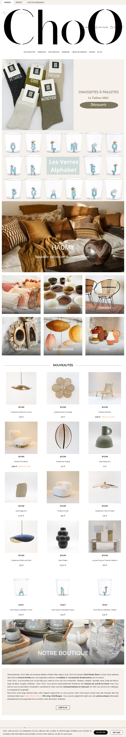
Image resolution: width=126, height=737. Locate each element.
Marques (42, 21)
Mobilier (66, 21)
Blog (99, 21)
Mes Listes (89, 11)
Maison (7, 2)
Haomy (38, 664)
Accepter (100, 732)
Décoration (53, 21)
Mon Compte (103, 11)
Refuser (116, 733)
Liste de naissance (35, 2)
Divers (92, 21)
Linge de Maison (79, 21)
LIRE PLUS (63, 676)
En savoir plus (66, 734)
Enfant (19, 2)
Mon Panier (119, 11)
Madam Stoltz (29, 664)
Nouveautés (29, 21)
